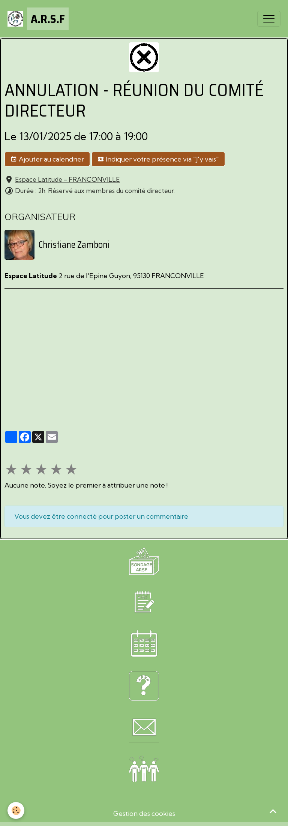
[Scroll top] (273, 811)
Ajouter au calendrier (47, 159)
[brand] (38, 18)
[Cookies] (16, 810)
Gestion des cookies (144, 813)
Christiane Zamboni (74, 245)
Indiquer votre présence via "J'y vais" (158, 159)
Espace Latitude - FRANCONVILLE (67, 180)
